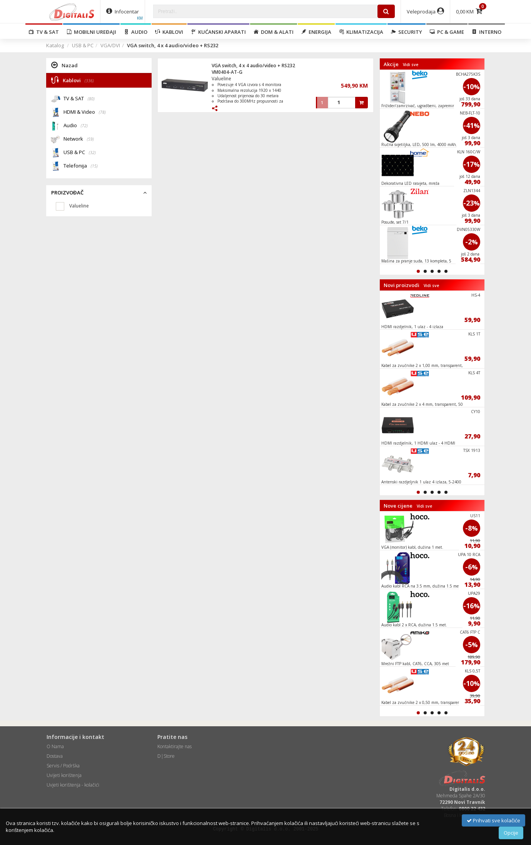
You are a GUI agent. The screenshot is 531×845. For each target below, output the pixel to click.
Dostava (55, 756)
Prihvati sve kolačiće (493, 820)
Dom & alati (274, 31)
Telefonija (80, 166)
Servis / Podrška (63, 765)
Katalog (55, 45)
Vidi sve (410, 64)
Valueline (221, 78)
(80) (91, 98)
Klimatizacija (361, 31)
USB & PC (83, 45)
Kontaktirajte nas (174, 746)
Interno (486, 31)
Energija (316, 31)
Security (406, 31)
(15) (94, 166)
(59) (90, 139)
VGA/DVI (110, 45)
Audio (135, 31)
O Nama (55, 746)
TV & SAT (44, 31)
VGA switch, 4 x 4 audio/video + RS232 (253, 65)
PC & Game (447, 31)
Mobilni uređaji (91, 31)
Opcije (511, 832)
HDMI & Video (84, 112)
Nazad (64, 65)
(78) (102, 112)
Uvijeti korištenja (64, 775)
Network (78, 139)
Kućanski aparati (218, 31)
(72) (84, 125)
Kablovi (169, 31)
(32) (92, 152)
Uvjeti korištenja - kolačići (73, 785)
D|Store (166, 756)
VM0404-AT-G (227, 72)
